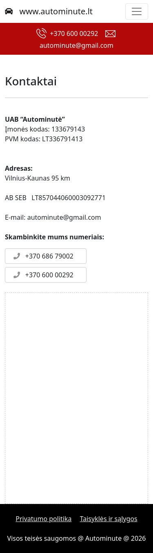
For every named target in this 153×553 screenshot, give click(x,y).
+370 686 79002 (41, 256)
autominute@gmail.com (76, 45)
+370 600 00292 (74, 33)
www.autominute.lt (49, 11)
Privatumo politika (43, 518)
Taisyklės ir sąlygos (108, 518)
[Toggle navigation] (136, 11)
